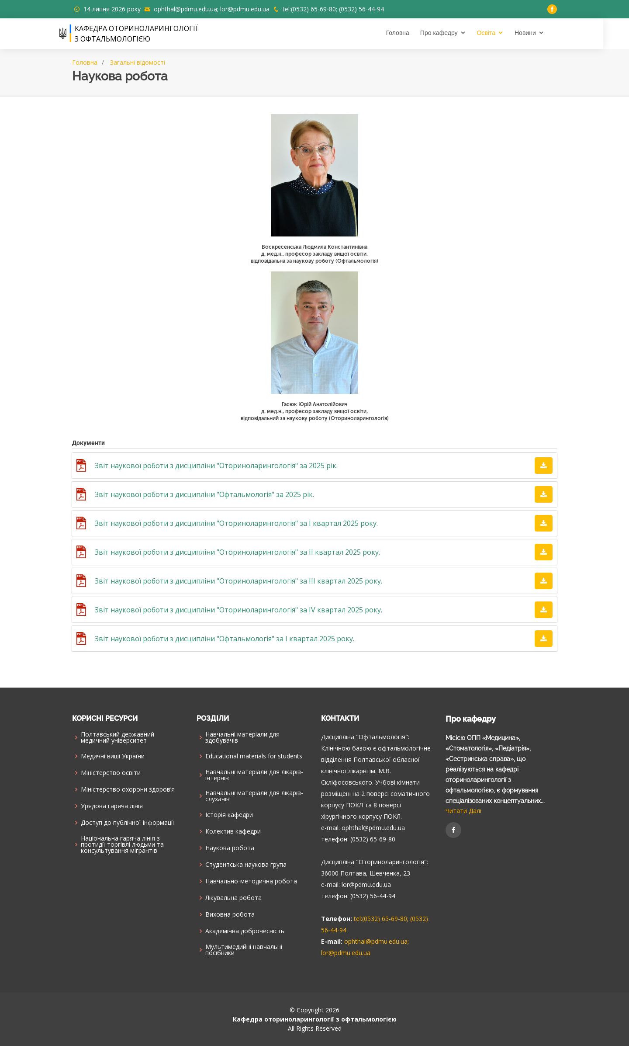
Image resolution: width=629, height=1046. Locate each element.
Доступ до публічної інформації (127, 823)
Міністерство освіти (111, 773)
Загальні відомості (137, 62)
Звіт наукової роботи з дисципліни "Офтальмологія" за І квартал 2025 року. (224, 638)
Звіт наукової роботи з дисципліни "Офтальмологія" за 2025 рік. (204, 494)
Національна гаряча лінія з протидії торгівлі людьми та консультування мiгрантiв (122, 844)
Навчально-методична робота (251, 881)
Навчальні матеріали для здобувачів (242, 737)
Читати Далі (463, 810)
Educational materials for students (253, 756)
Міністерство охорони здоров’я (128, 789)
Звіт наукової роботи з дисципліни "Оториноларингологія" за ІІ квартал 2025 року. (237, 552)
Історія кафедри (229, 815)
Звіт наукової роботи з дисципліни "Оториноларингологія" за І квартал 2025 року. (236, 523)
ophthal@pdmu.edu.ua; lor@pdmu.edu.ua (212, 9)
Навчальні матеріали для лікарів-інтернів (254, 775)
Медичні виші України (113, 756)
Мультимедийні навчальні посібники (243, 950)
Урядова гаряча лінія (112, 806)
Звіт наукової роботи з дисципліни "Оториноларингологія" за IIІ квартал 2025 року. (238, 581)
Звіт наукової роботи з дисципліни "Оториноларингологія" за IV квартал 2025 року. (238, 610)
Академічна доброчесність (244, 931)
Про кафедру (451, 32)
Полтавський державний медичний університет (117, 737)
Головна (410, 32)
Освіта (499, 32)
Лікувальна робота (233, 898)
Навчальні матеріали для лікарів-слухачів (254, 796)
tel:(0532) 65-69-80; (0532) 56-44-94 (333, 9)
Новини (538, 32)
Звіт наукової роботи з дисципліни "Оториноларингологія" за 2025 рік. (216, 465)
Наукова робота (229, 848)
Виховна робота (230, 914)
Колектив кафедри (233, 831)
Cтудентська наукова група (246, 865)
